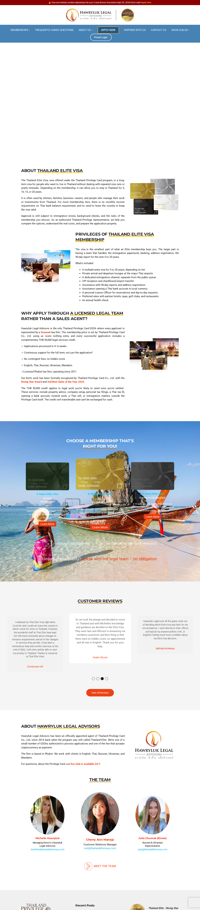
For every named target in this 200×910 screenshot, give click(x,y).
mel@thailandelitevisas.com (100, 848)
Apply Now (108, 30)
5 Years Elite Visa (47, 494)
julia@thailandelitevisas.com (152, 849)
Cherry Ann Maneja (100, 839)
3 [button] (102, 679)
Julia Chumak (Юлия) (152, 838)
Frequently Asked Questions (54, 30)
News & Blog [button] (180, 30)
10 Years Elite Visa (152, 493)
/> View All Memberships (66, 544)
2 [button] (98, 679)
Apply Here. (146, 2)
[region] (100, 90)
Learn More (48, 524)
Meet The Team (100, 866)
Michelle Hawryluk (47, 838)
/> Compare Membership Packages (126, 544)
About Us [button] (85, 30)
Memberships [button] (19, 30)
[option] (47, 495)
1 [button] (93, 679)
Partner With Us (135, 30)
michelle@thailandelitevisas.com (47, 849)
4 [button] (106, 679)
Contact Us (158, 30)
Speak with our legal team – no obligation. (120, 559)
